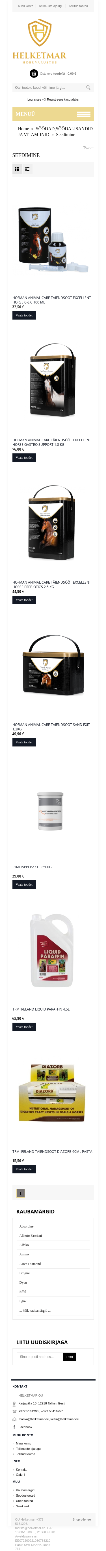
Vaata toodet (24, 315)
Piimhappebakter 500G (32, 867)
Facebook (25, 1427)
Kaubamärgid (25, 1490)
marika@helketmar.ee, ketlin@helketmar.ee (49, 1419)
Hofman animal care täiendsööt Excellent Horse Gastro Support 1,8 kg (51, 442)
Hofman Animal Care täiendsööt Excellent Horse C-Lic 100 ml (51, 300)
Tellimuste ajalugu (51, 6)
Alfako (24, 1245)
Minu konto (25, 6)
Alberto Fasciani (31, 1236)
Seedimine (65, 134)
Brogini (25, 1273)
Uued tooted (24, 1501)
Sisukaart (22, 1506)
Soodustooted (25, 1495)
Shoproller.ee (82, 1519)
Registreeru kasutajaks (63, 99)
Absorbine (27, 1226)
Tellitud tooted (78, 6)
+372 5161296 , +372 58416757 (41, 1411)
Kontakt (21, 1469)
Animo (24, 1254)
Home (23, 128)
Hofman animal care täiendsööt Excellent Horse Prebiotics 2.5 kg (51, 584)
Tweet (88, 147)
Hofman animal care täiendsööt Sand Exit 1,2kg (51, 727)
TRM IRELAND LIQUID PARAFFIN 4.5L (41, 1009)
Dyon (23, 1282)
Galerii (20, 1474)
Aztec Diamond (30, 1264)
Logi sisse (34, 99)
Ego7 (23, 1301)
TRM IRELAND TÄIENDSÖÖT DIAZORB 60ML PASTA (52, 1151)
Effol (23, 1292)
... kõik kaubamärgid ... (35, 1311)
